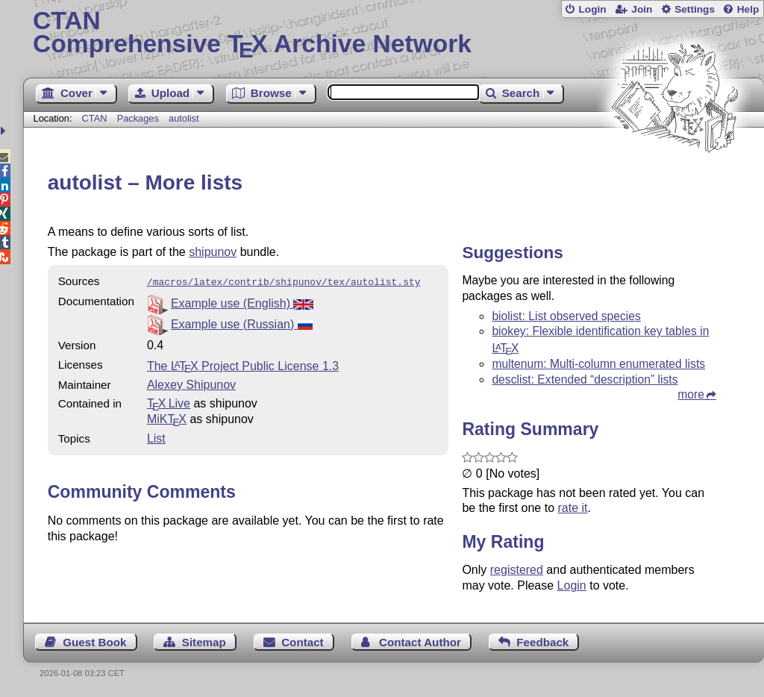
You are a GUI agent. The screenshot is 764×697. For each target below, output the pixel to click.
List (156, 437)
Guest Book (94, 642)
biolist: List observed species (566, 316)
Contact (302, 642)
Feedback (542, 642)
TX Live (168, 402)
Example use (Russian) (242, 322)
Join (641, 9)
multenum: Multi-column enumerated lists (598, 363)
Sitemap (204, 642)
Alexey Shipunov (191, 383)
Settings (694, 9)
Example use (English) (242, 302)
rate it (572, 507)
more (690, 394)
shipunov (213, 252)
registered (516, 569)
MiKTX (167, 417)
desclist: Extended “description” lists (584, 379)
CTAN (94, 118)
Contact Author (420, 642)
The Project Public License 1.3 (243, 364)
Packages (139, 118)
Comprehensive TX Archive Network (393, 33)
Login (592, 9)
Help (748, 9)
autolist (184, 118)
